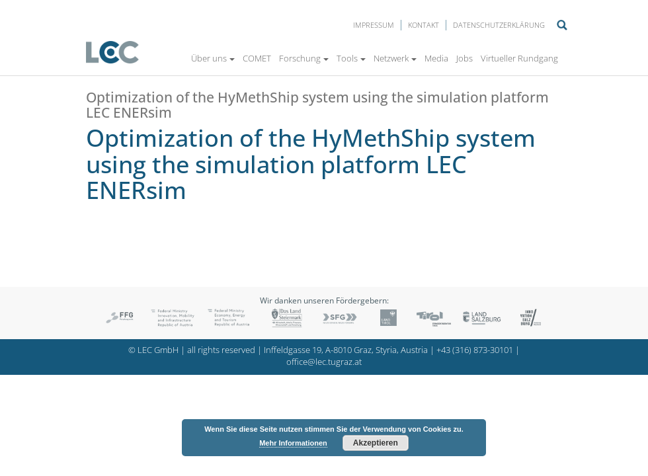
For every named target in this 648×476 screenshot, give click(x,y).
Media (436, 58)
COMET (257, 58)
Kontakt (423, 25)
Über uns (213, 58)
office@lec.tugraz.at (324, 362)
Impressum (373, 25)
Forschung (304, 58)
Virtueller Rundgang (519, 58)
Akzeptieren (375, 443)
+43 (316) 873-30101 (474, 350)
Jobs (464, 58)
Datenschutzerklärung (499, 25)
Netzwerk (395, 58)
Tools (351, 58)
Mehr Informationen (293, 443)
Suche (562, 25)
